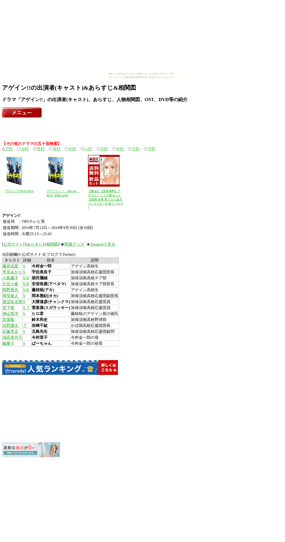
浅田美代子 (12, 337)
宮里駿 (8, 319)
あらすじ (35, 244)
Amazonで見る (102, 244)
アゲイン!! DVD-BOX (19, 191)
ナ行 (72, 149)
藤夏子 (8, 343)
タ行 (56, 149)
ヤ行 (120, 149)
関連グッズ (74, 244)
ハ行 (88, 149)
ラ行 (136, 149)
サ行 (41, 149)
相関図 (52, 244)
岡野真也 (10, 290)
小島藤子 (10, 278)
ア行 (9, 149)
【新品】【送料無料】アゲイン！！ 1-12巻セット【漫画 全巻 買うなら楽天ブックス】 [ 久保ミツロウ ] (105, 199)
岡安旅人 (10, 296)
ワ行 (152, 149)
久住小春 (10, 284)
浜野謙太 (10, 325)
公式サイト (13, 244)
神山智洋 (10, 314)
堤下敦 (8, 308)
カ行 (25, 149)
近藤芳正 (10, 331)
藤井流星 (10, 266)
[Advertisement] (142, 36)
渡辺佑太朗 (12, 302)
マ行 (104, 149)
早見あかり (12, 272)
